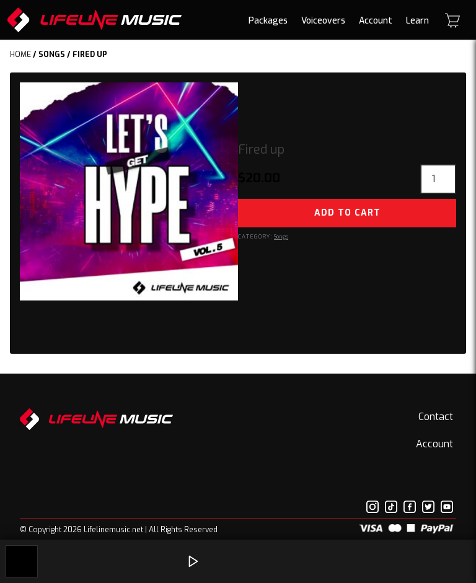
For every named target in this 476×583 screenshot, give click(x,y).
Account (375, 21)
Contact (435, 416)
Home (20, 54)
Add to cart (347, 213)
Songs (51, 54)
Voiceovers (323, 21)
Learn (417, 21)
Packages (268, 21)
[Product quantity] (438, 179)
